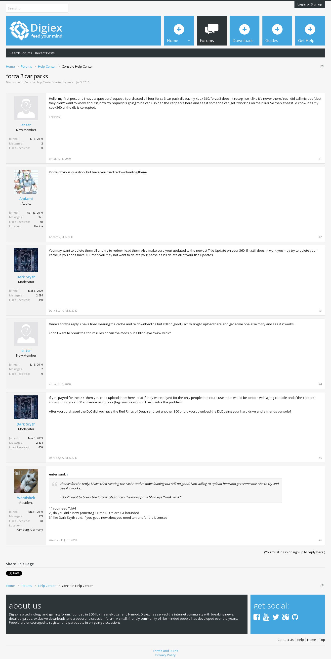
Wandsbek (26, 498)
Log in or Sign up (309, 4)
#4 (320, 384)
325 (41, 217)
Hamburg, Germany (29, 529)
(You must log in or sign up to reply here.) (294, 552)
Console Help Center (38, 82)
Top (322, 640)
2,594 (39, 295)
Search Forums (20, 53)
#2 (320, 237)
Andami (26, 199)
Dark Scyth (26, 277)
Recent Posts (45, 53)
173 (41, 516)
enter (71, 82)
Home (311, 640)
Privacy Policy (165, 655)
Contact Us (286, 640)
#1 (320, 158)
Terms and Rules (165, 651)
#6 (320, 540)
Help (300, 640)
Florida (38, 226)
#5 (320, 458)
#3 (320, 310)
